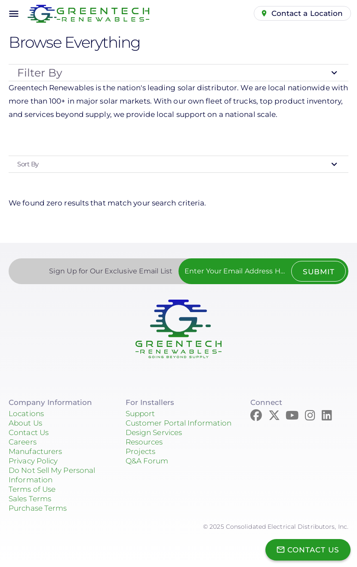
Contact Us (29, 432)
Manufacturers (35, 451)
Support (140, 413)
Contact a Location (307, 13)
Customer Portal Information (179, 423)
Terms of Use (32, 489)
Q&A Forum (147, 461)
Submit (318, 271)
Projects (141, 451)
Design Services (154, 432)
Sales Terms (30, 498)
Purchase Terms (38, 508)
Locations (26, 413)
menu (14, 14)
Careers (23, 442)
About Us (25, 423)
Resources (144, 442)
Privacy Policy (33, 461)
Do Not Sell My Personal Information (52, 475)
